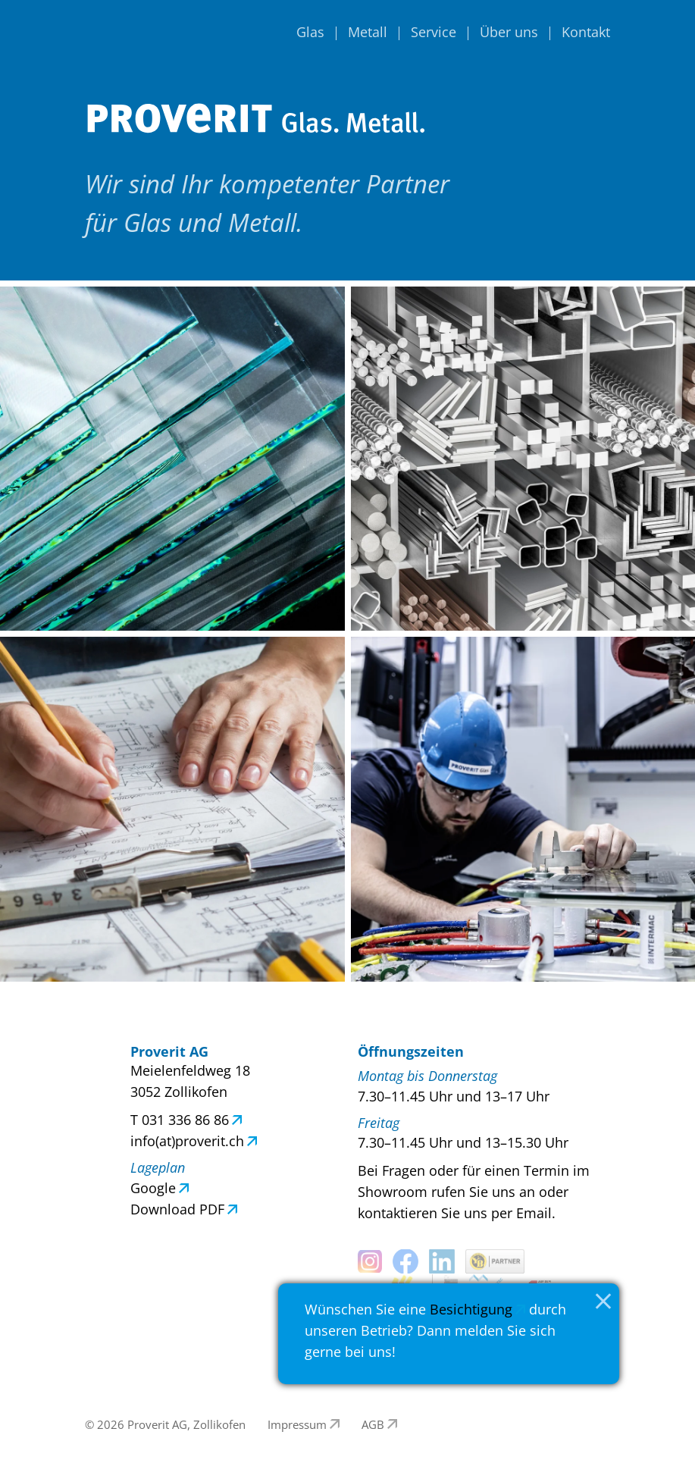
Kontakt (586, 32)
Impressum (297, 1424)
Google (153, 1188)
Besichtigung (471, 1309)
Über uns (509, 32)
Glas (310, 32)
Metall (367, 32)
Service (433, 32)
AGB (373, 1424)
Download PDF (177, 1209)
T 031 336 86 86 (179, 1120)
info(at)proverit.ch (187, 1141)
